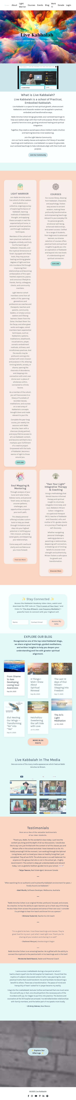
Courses (31, 5)
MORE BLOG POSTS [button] (38, 751)
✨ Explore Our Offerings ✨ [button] (38, 1051)
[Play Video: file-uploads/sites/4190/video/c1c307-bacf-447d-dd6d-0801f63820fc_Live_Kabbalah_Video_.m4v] (38, 77)
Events (40, 5)
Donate (61, 5)
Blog (47, 5)
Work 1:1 (53, 5)
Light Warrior (22, 5)
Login (68, 5)
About (14, 5)
